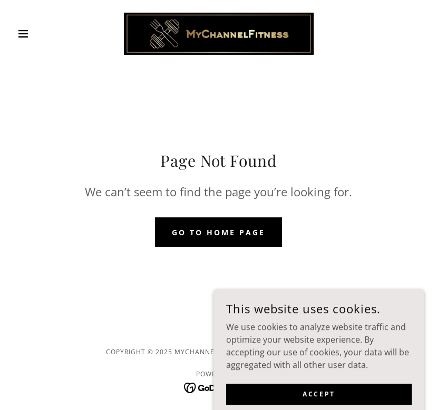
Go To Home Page (218, 232)
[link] (218, 34)
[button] (43, 33)
